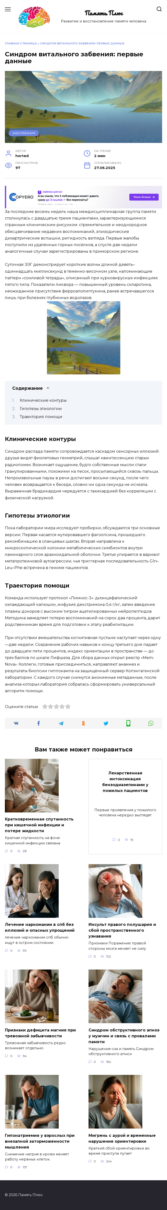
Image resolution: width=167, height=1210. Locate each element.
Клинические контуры (43, 400)
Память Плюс (103, 13)
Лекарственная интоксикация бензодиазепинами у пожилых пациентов (125, 781)
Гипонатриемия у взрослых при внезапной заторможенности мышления (40, 1141)
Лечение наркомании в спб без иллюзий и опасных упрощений (40, 927)
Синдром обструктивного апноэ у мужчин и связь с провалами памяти (124, 1036)
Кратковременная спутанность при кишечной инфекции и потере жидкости (39, 825)
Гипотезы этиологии (41, 408)
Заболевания (23, 133)
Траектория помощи (41, 416)
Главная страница (21, 43)
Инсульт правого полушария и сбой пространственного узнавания (122, 930)
